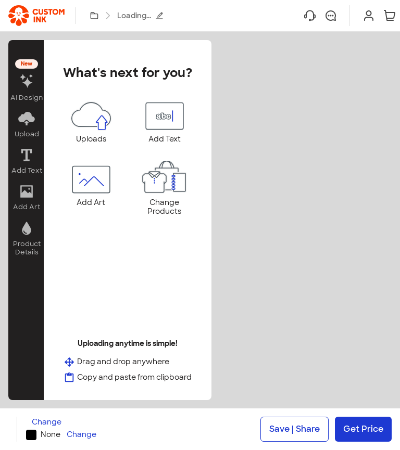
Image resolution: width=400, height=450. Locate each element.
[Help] (309, 15)
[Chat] (330, 15)
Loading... (140, 15)
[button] (26, 81)
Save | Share (294, 428)
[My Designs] (94, 15)
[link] (36, 15)
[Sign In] (368, 15)
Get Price (363, 428)
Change (46, 422)
